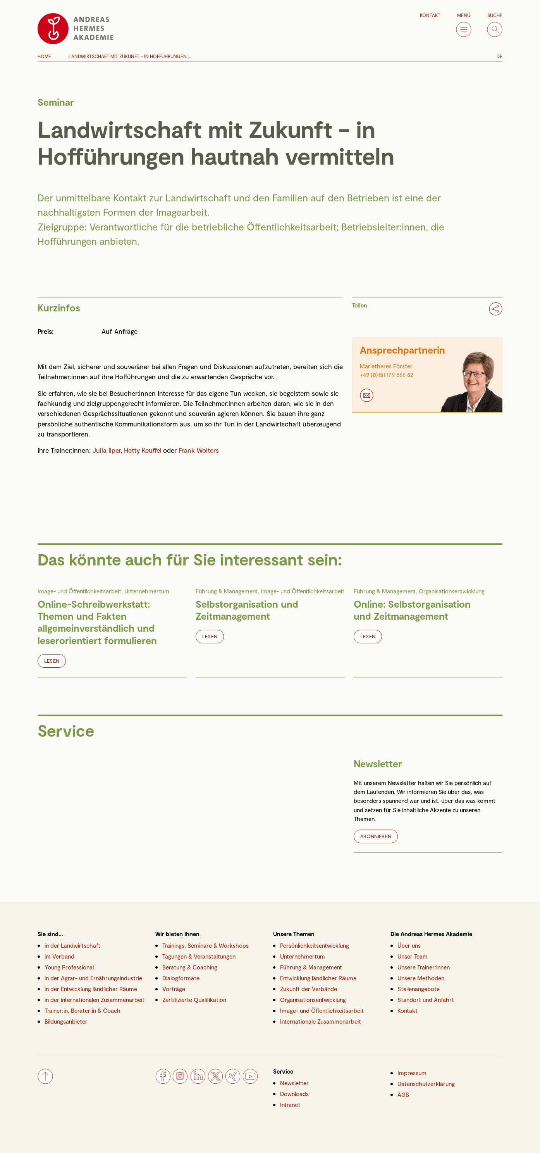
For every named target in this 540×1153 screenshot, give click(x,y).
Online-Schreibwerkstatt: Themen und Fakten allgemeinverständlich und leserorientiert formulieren (97, 622)
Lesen (51, 661)
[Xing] (233, 1081)
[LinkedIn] (198, 1081)
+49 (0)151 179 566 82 (386, 374)
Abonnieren (375, 836)
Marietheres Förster (386, 366)
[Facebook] (163, 1081)
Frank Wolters (199, 450)
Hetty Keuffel (143, 450)
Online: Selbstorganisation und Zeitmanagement (412, 610)
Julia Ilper (106, 450)
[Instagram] (180, 1081)
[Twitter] (215, 1081)
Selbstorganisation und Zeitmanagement (247, 610)
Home (44, 56)
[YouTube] (250, 1081)
